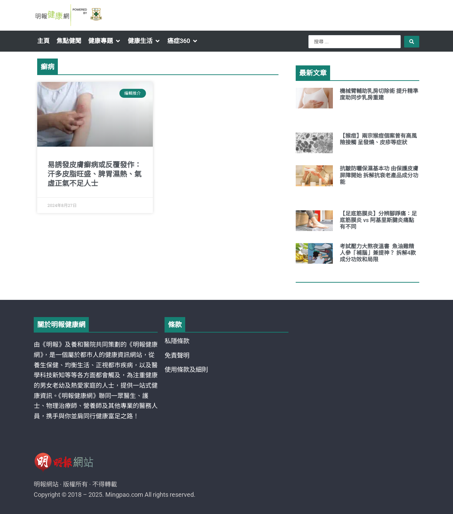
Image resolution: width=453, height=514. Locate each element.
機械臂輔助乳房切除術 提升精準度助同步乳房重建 (379, 94)
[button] (104, 41)
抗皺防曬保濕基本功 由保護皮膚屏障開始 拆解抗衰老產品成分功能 (379, 175)
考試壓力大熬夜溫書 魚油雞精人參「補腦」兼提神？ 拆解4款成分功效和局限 (378, 253)
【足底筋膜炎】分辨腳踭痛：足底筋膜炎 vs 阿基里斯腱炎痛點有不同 (378, 220)
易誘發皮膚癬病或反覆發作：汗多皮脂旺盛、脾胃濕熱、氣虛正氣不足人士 (94, 174)
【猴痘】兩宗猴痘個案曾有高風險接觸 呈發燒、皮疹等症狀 (378, 139)
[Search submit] (411, 42)
